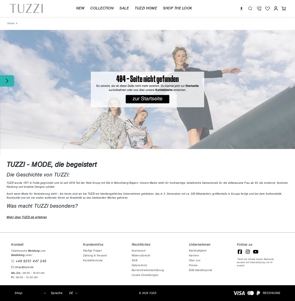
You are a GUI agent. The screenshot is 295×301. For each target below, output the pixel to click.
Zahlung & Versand (95, 255)
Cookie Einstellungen (145, 275)
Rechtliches (141, 244)
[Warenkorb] (284, 8)
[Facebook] (240, 252)
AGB (135, 260)
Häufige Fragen (92, 250)
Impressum (139, 250)
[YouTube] (256, 252)
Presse (193, 265)
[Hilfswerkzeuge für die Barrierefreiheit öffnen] (241, 8)
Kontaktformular (93, 260)
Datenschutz (139, 265)
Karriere (194, 255)
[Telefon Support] (259, 8)
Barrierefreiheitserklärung (148, 270)
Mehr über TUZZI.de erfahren (27, 217)
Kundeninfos (93, 244)
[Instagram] (248, 252)
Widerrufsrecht (141, 255)
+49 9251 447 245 (28, 261)
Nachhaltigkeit (197, 250)
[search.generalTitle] (250, 8)
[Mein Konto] (276, 8)
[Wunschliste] (267, 8)
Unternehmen (200, 244)
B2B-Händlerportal (200, 270)
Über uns (194, 260)
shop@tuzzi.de (22, 267)
